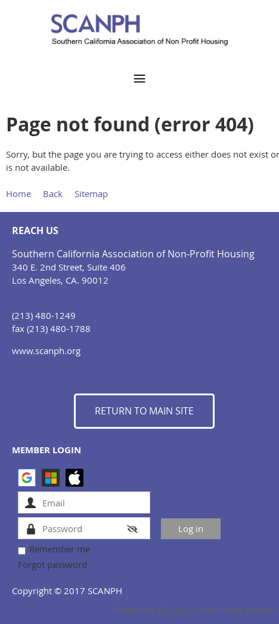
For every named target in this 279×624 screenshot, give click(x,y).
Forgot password (52, 564)
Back (53, 193)
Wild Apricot (178, 609)
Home (18, 193)
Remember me (59, 549)
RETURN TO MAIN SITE (144, 410)
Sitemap (91, 193)
